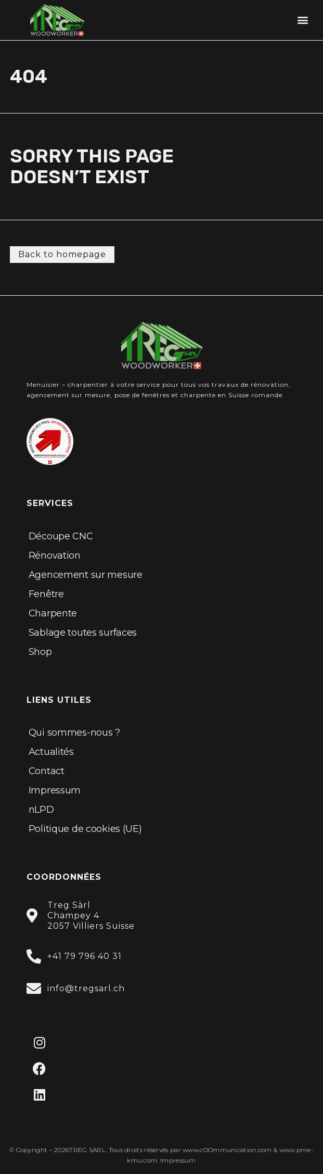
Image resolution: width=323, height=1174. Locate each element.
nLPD (41, 809)
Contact (46, 771)
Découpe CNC (61, 536)
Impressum (55, 790)
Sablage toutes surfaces (83, 632)
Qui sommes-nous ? (74, 732)
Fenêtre (46, 594)
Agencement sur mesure (86, 574)
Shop (40, 652)
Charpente (53, 613)
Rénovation (55, 555)
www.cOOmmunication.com (227, 1150)
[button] (303, 20)
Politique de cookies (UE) (85, 829)
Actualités (51, 752)
